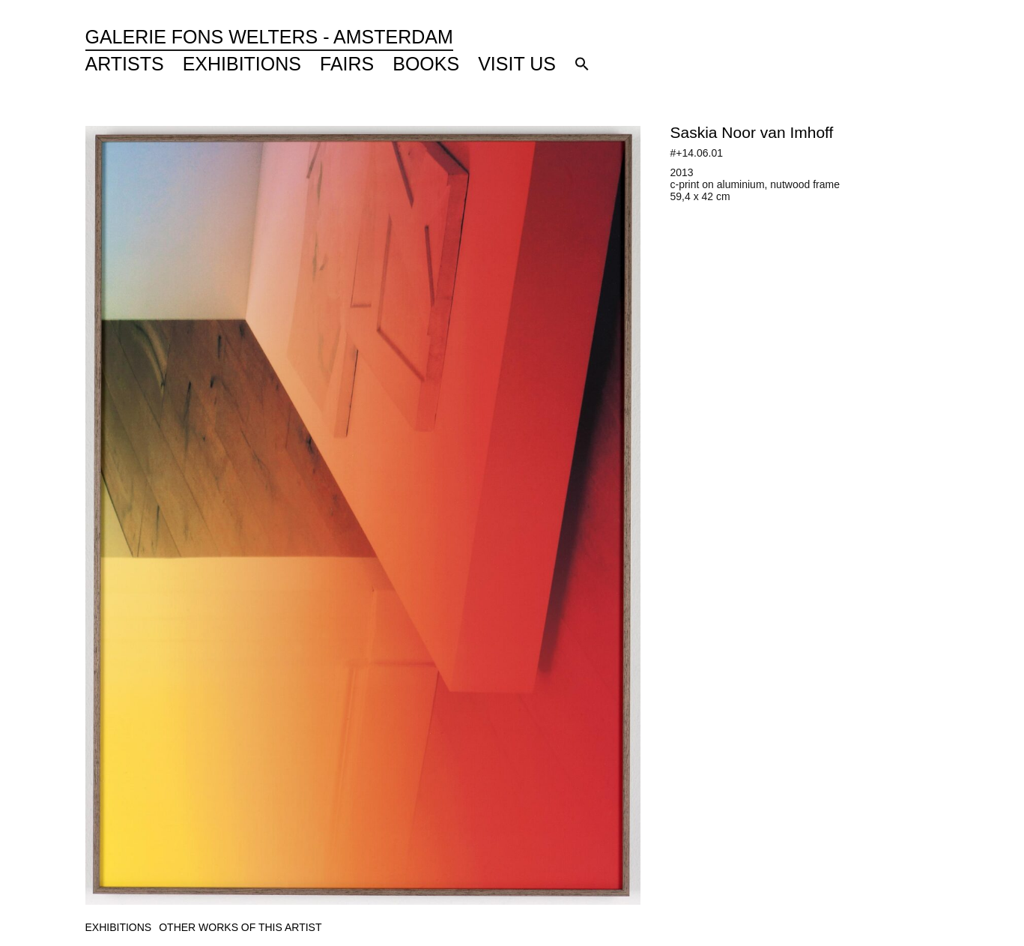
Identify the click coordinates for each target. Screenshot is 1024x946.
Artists (124, 63)
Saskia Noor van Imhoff (752, 132)
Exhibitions (242, 63)
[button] (582, 63)
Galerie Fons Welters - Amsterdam (269, 36)
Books (426, 63)
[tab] (118, 928)
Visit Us (517, 63)
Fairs (347, 63)
